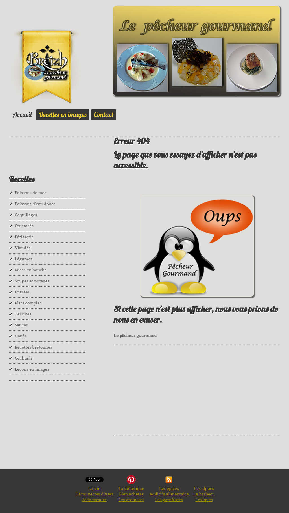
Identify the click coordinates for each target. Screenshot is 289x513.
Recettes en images (62, 114)
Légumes (23, 258)
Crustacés (24, 225)
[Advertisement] (201, 389)
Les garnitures (169, 499)
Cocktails (24, 358)
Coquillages (26, 214)
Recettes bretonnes (33, 347)
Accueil (22, 114)
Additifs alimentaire (169, 494)
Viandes (22, 247)
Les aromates (131, 499)
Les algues (204, 488)
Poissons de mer (30, 192)
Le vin (94, 488)
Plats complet (28, 303)
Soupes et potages (32, 280)
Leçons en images (32, 369)
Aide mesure (94, 499)
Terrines (23, 314)
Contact (103, 114)
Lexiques (204, 499)
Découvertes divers (94, 494)
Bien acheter (131, 494)
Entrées (22, 292)
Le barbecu (204, 494)
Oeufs (20, 336)
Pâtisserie (24, 236)
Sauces (21, 325)
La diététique (131, 488)
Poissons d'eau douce (35, 203)
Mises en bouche (31, 269)
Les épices (169, 488)
